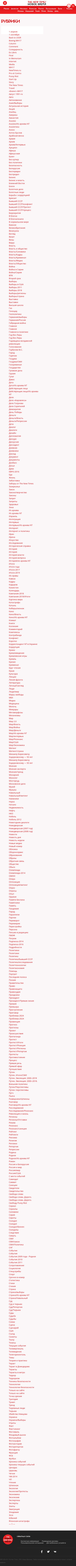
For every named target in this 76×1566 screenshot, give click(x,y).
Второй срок (15, 278)
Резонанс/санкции (18, 1128)
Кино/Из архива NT (18, 617)
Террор (12, 1375)
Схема (12, 1322)
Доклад (12, 453)
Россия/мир (14, 1170)
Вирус (12, 242)
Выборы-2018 (15, 290)
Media (12, 64)
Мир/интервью (16, 736)
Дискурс (13, 439)
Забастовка (14, 480)
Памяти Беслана (17, 899)
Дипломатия (15, 436)
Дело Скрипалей (17, 406)
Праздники (14, 995)
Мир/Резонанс (16, 739)
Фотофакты (14, 1449)
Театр (11, 1339)
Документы (14, 459)
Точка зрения (15, 1396)
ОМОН (12, 876)
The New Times (16, 85)
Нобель (12, 816)
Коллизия (13, 626)
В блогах (13, 216)
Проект (12, 1030)
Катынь (12, 605)
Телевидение (15, 1351)
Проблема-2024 (16, 1018)
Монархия (14, 775)
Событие (13, 1250)
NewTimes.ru (15, 70)
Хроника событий (17, 1461)
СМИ (11, 1238)
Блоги (60, 9)
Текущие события (17, 1345)
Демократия (15, 409)
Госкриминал (15, 364)
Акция (12, 109)
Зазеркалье (14, 486)
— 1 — (12, 1524)
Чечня (12, 1473)
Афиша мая (14, 153)
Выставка (13, 299)
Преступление (16, 1009)
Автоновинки (15, 100)
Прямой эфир (15, 1066)
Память (12, 905)
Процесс (13, 1060)
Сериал (12, 1206)
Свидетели (14, 1188)
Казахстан (14, 587)
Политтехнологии (17, 965)
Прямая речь (15, 1063)
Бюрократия (15, 213)
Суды (11, 1313)
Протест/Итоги (16, 1042)
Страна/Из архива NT (19, 1295)
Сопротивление (16, 1265)
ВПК (11, 275)
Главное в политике (18, 332)
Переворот (14, 920)
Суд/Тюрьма (15, 1310)
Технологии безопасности (21, 1387)
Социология (15, 1268)
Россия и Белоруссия (19, 1164)
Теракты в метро (17, 1372)
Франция (13, 1452)
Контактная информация (30, 1541)
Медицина (14, 703)
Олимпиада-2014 (17, 873)
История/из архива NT (19, 560)
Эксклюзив (14, 1497)
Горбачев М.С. (16, 349)
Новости (13, 834)
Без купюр (14, 159)
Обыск (12, 867)
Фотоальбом (15, 1437)
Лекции (12, 676)
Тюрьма (13, 1411)
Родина (12, 1152)
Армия (12, 138)
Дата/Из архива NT (18, 385)
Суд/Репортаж (15, 1307)
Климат (12, 620)
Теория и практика (18, 1360)
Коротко (13, 641)
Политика (13, 956)
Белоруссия (14, 168)
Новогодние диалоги (19, 822)
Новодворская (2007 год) (21, 828)
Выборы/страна (16, 296)
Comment (13, 46)
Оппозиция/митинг (18, 885)
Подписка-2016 (16, 944)
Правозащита (15, 989)
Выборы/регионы (17, 293)
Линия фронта (16, 679)
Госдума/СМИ (15, 361)
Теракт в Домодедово (19, 1366)
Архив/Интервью (17, 144)
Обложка (13, 849)
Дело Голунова (16, 403)
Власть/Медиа (16, 260)
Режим (12, 1122)
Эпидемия (14, 1512)
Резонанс (13, 1125)
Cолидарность (16, 49)
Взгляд (12, 233)
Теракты (13, 1369)
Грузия (12, 373)
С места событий (17, 1176)
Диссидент (14, 445)
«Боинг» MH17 (16, 91)
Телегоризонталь (17, 1354)
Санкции (13, 1185)
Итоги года (14, 566)
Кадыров (13, 584)
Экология (13, 1488)
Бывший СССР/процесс (20, 210)
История (13, 549)
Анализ (12, 121)
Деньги (12, 415)
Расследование (51, 9)
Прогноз (13, 1024)
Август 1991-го (16, 94)
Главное (13, 326)
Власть (12, 245)
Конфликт (13, 638)
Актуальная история (18, 106)
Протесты (13, 1054)
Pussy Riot (13, 76)
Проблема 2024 (16, 1015)
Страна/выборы (16, 1292)
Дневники (14, 450)
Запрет (12, 498)
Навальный (29, 11)
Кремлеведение (16, 653)
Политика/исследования (21, 962)
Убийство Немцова (18, 1414)
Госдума (13, 358)
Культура (13, 673)
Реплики (13, 1143)
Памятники (14, 902)
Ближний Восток (17, 183)
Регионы (13, 1116)
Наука (12, 801)
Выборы (13, 281)
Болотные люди (16, 192)
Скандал (13, 1220)
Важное (12, 225)
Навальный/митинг (18, 795)
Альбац (12, 112)
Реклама (13, 1137)
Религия (13, 1140)
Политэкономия (16, 968)
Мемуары (13, 709)
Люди (11, 688)
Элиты (12, 1506)
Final (11, 55)
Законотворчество (18, 492)
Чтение (12, 1482)
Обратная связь (16, 861)
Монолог (13, 778)
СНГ (11, 1247)
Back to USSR (15, 37)
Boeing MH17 (15, 40)
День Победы (15, 412)
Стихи (12, 1283)
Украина (69, 9)
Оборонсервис (16, 852)
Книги (12, 623)
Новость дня (15, 837)
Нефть (12, 810)
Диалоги (13, 430)
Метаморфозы (16, 712)
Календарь (14, 590)
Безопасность (15, 165)
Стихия (12, 1286)
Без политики (15, 162)
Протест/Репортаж (18, 1051)
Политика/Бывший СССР (21, 959)
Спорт (12, 1274)
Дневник (13, 448)
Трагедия (13, 1399)
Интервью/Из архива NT (20, 525)
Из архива (14, 510)
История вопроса (17, 558)
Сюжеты (13, 1336)
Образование (15, 855)
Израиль (21, 11)
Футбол (12, 1458)
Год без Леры (15, 335)
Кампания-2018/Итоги (19, 596)
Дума (56, 11)
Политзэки (14, 953)
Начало (12, 804)
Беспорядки (14, 171)
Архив (12, 141)
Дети (11, 424)
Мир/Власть (14, 724)
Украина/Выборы (17, 1420)
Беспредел (14, 174)
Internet (12, 61)
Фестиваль (14, 1432)
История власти (16, 555)
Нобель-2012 (15, 819)
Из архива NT (15, 513)
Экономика (14, 1494)
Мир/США (13, 742)
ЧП (10, 1479)
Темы (11, 1357)
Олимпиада (14, 870)
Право (12, 986)
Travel (12, 88)
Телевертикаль (16, 1348)
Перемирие (14, 923)
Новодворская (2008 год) (21, 831)
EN (69, 6)
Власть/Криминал (17, 257)
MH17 (11, 67)
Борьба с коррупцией (19, 195)
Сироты (12, 1217)
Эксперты (13, 1503)
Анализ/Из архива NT (19, 123)
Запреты (13, 501)
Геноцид (13, 311)
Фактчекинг (14, 1429)
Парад (12, 911)
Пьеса (12, 1096)
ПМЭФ (12, 935)
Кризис (12, 662)
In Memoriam (15, 58)
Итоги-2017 (14, 569)
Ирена (12, 537)
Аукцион (13, 147)
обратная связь (23, 1536)
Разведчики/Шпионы (19, 1099)
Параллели (14, 914)
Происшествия (16, 1033)
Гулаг (11, 376)
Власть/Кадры (15, 254)
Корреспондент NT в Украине (23, 644)
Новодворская (16, 825)
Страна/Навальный (18, 1298)
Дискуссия (14, 9)
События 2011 (15, 1262)
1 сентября (14, 34)
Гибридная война (17, 323)
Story (11, 82)
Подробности (15, 947)
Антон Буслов (15, 132)
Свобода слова (16, 1194)
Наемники (14, 798)
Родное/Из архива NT (19, 1158)
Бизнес (12, 177)
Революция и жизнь (18, 1113)
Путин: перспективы (18, 1090)
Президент (14, 998)
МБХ (11, 697)
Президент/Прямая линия (21, 1000)
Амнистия (13, 118)
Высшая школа (16, 305)
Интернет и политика (19, 531)
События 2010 (15, 1259)
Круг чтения (15, 668)
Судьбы (12, 1319)
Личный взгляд (16, 685)
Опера (12, 879)
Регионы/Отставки (18, 1119)
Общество (14, 864)
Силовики (13, 1212)
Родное (12, 1155)
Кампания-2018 (16, 593)
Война (12, 266)
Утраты (12, 1423)
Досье (12, 465)
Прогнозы (14, 1027)
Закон (12, 489)
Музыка (12, 789)
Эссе (11, 1515)
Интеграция (14, 519)
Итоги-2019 (14, 572)
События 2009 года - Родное (22, 1256)
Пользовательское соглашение (32, 1543)
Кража (12, 650)
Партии (12, 917)
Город (12, 352)
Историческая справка (20, 546)
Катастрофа (14, 602)
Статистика (14, 1280)
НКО (11, 813)
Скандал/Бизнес (16, 1226)
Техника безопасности (20, 1381)
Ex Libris (13, 52)
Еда (10, 474)
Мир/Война (14, 727)
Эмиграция (14, 1509)
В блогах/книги (16, 219)
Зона (11, 507)
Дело (11, 397)
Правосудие (14, 992)
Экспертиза (14, 1500)
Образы (12, 858)
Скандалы (13, 1229)
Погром (12, 938)
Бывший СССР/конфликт (20, 204)
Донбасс (13, 462)
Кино (11, 611)
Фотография (15, 1440)
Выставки (13, 302)
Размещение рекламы (50, 1541)
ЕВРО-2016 (14, 471)
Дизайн (12, 433)
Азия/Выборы (15, 103)
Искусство (14, 540)
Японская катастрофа (19, 1521)
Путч (11, 1093)
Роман (12, 1161)
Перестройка (15, 926)
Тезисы (12, 1342)
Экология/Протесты (18, 1491)
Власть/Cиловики (17, 251)
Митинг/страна (16, 751)
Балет (11, 156)
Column (12, 43)
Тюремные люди (17, 1408)
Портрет (41, 9)
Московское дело (17, 783)
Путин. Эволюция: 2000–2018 (23, 1078)
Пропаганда (14, 1036)
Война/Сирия (15, 272)
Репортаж (13, 1146)
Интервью (23, 9)
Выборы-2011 (15, 287)
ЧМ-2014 (13, 1476)
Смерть (12, 1235)
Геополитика (15, 314)
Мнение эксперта (17, 769)
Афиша (12, 150)
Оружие (12, 896)
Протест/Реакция (17, 1045)
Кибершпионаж (16, 608)
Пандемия (14, 908)
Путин (43, 11)
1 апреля (13, 31)
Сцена (12, 1325)
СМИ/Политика (16, 1244)
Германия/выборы (18, 317)
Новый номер (15, 846)
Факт (11, 1426)
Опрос (12, 888)
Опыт (11, 893)
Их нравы (13, 575)
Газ (10, 308)
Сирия (12, 1215)
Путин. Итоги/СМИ (18, 1075)
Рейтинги (13, 1134)
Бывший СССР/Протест (20, 207)
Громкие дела (15, 370)
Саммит (12, 1182)
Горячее (13, 355)
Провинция (14, 1021)
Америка (13, 115)
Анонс (12, 129)
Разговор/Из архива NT (20, 1105)
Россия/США (15, 1173)
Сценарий (14, 1327)
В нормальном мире (19, 222)
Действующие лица (18, 388)
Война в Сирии (16, 269)
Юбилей (13, 1518)
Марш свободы (16, 694)
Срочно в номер (17, 1277)
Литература (14, 682)
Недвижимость (16, 807)
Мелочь (13, 706)
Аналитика (14, 126)
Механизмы (14, 715)
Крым (11, 670)
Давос (12, 379)
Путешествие (15, 1069)
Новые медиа (15, 843)
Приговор (13, 1012)
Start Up (13, 79)
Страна (12, 1289)
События (13, 1253)
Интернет (13, 528)
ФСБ (11, 1455)
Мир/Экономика (17, 745)
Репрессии (33, 9)
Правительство (16, 983)
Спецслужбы (15, 1271)
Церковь (13, 1470)
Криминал (14, 665)
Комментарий (15, 629)
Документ (13, 456)
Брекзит (13, 198)
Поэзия (12, 980)
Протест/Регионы (17, 1048)
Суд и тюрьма (15, 1304)
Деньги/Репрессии (18, 421)
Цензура (13, 1467)
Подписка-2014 (16, 941)
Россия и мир (15, 1167)
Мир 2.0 (12, 721)
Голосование (15, 346)
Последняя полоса (18, 977)
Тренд (12, 1405)
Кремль (50, 11)
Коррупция (14, 647)
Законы (12, 495)
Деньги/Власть (16, 418)
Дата (11, 382)
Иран (11, 534)
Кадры (12, 581)
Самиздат (13, 1179)
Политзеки (14, 950)
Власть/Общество (17, 263)
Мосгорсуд (14, 780)
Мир (11, 718)
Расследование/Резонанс (21, 1110)
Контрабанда (15, 635)
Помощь (13, 971)
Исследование (16, 543)
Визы (11, 239)
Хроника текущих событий (22, 1464)
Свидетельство (16, 1191)
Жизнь (12, 477)
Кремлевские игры (18, 656)
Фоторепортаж (16, 1446)
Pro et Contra (15, 73)
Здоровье (13, 504)
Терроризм (14, 1378)
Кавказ (12, 578)
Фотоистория (15, 1443)
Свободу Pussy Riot (18, 1203)
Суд (10, 1301)
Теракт (12, 1363)
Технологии (14, 1384)
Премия (12, 1003)
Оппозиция (14, 882)
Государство (15, 367)
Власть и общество (18, 248)
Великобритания (17, 228)
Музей (12, 786)
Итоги (12, 563)
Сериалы (13, 1209)
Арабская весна (16, 135)
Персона (13, 929)
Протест (13, 1039)
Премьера (14, 1006)
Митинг (12, 748)
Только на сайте (16, 1390)
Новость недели (16, 840)
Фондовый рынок (17, 1435)
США (11, 1330)
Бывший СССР (15, 201)
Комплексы (14, 632)
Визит (12, 236)
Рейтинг (13, 1131)
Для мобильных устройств (56, 1543)
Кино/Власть (15, 614)
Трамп (37, 11)
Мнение (6, 9)
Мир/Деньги (15, 730)
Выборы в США (16, 284)
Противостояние (17, 1057)
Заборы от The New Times (21, 483)
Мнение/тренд (16, 772)
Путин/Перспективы (18, 1087)
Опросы (13, 890)
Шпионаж (13, 1485)
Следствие (14, 1232)
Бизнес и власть (16, 180)
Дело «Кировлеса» (17, 400)
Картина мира (15, 599)
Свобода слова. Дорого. (20, 1197)
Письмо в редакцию (18, 932)
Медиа (12, 700)
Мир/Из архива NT (18, 733)
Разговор (13, 1102)
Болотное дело (16, 189)
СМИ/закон (14, 1241)
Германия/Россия (17, 320)
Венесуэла (14, 231)
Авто (11, 97)
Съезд (12, 1333)
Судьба (12, 1316)
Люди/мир (14, 691)
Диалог (12, 427)
